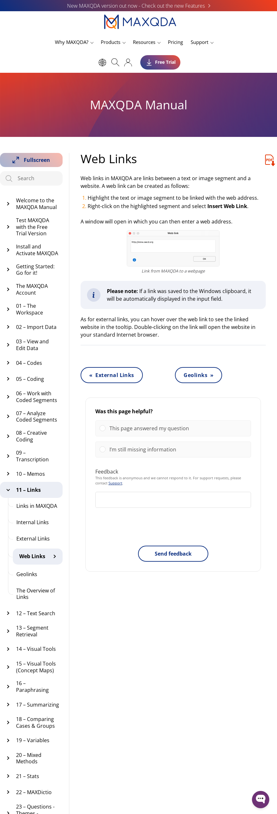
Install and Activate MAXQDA (37, 250)
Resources (144, 42)
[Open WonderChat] (260, 799)
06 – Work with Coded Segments (36, 397)
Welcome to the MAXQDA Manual (36, 204)
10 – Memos (30, 473)
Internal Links (32, 522)
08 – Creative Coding (31, 436)
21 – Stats (27, 776)
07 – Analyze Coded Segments (36, 417)
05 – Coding (30, 378)
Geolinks (26, 574)
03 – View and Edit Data (32, 345)
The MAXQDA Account (32, 289)
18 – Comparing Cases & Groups (35, 722)
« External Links (111, 375)
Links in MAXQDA (36, 505)
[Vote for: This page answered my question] (173, 428)
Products (110, 42)
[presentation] (173, 528)
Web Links (32, 556)
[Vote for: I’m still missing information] (173, 449)
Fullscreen (37, 160)
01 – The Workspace (29, 309)
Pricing (175, 42)
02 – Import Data (36, 327)
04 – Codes (29, 362)
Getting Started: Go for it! (35, 270)
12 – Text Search (35, 613)
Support (199, 42)
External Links (33, 538)
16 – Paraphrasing (32, 686)
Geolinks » (198, 375)
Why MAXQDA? (71, 42)
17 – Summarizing (37, 704)
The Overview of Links (35, 594)
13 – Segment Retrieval (32, 631)
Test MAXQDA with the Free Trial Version (32, 227)
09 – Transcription (32, 456)
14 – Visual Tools (36, 648)
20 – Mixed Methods (28, 758)
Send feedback (173, 553)
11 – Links (28, 489)
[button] (178, 428)
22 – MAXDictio (34, 792)
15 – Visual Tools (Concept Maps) (36, 667)
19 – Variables (32, 740)
